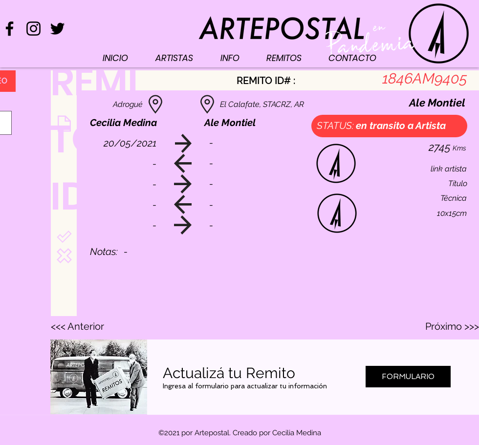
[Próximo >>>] (452, 326)
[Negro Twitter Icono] (57, 28)
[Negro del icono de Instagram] (33, 28)
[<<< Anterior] (83, 326)
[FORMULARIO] (408, 376)
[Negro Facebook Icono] (9, 28)
